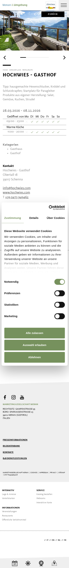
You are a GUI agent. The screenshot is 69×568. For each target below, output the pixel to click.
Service (40, 490)
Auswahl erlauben (34, 345)
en (53, 540)
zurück (49, 14)
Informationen (11, 508)
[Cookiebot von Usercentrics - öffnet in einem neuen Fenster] (49, 207)
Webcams (40, 498)
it (47, 540)
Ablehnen (34, 357)
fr (65, 540)
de (42, 540)
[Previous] (5, 58)
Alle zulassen (34, 333)
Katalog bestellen (44, 494)
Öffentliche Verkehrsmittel (14, 520)
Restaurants (7, 516)
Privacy (53, 472)
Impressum (43, 472)
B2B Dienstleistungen (15, 458)
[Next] (64, 58)
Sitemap (62, 472)
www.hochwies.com (16, 192)
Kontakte (8, 452)
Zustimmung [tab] (12, 217)
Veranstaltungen (9, 511)
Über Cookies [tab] (56, 217)
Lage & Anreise (9, 494)
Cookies (33, 472)
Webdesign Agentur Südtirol (7, 540)
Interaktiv (8, 490)
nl (59, 540)
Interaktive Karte (44, 503)
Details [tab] (33, 217)
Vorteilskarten (8, 498)
